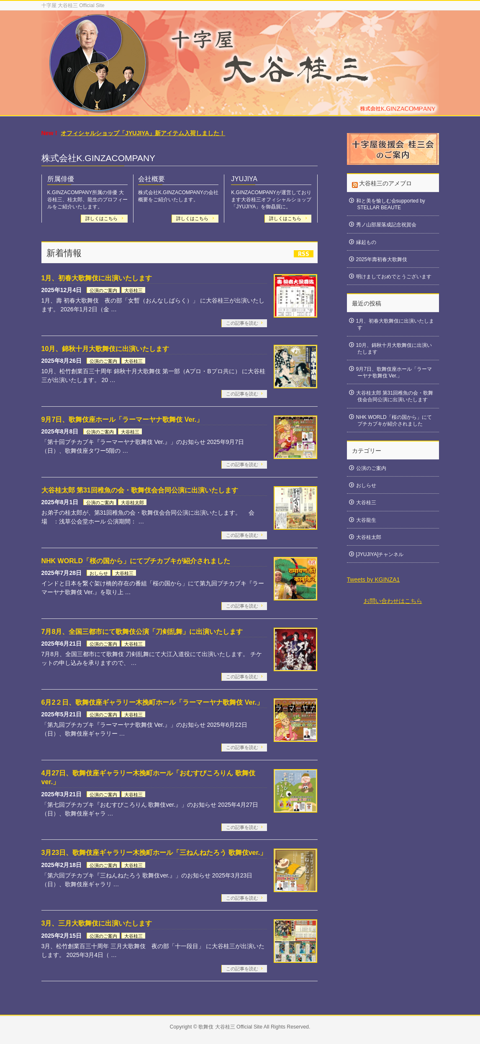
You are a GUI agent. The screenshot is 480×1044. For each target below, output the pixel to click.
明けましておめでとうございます (393, 277)
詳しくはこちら (102, 218)
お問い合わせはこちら (393, 601)
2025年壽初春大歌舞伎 (382, 259)
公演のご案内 (103, 290)
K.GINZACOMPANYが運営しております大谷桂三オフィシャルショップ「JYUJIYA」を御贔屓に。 (271, 200)
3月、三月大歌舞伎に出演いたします (96, 923)
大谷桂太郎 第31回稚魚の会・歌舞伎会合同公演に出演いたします (139, 490)
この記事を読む (242, 323)
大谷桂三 (133, 290)
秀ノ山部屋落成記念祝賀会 (386, 225)
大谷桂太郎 (132, 502)
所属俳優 (60, 178)
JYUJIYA (244, 178)
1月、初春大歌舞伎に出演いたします (96, 278)
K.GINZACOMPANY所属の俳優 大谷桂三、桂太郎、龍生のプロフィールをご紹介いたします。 (87, 200)
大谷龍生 (366, 520)
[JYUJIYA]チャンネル (380, 554)
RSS (303, 253)
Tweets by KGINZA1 (373, 579)
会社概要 (151, 178)
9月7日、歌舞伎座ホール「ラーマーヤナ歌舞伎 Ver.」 (122, 419)
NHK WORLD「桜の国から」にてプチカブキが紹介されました (136, 560)
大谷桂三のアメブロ (385, 183)
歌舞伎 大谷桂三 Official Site (230, 1027)
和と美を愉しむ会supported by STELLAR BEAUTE (390, 204)
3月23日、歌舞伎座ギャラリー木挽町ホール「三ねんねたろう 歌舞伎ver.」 (154, 852)
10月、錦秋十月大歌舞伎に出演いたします (105, 348)
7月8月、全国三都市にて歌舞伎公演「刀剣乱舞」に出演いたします (142, 631)
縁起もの (366, 242)
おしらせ (99, 573)
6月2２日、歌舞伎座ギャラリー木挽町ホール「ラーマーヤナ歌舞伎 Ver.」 (152, 702)
